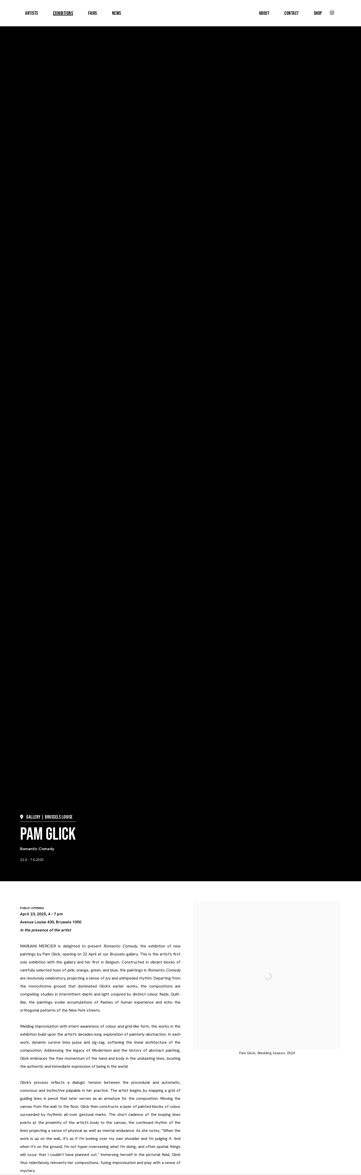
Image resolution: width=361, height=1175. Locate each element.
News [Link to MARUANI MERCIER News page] (116, 13)
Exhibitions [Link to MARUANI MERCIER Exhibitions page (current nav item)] (63, 13)
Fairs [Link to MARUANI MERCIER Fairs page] (92, 13)
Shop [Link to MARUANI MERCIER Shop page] (318, 13)
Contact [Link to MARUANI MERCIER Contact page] (291, 13)
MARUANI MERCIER (180, 13)
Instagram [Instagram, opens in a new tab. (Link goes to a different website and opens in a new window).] (332, 13)
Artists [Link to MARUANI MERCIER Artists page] (31, 13)
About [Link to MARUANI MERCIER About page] (264, 13)
